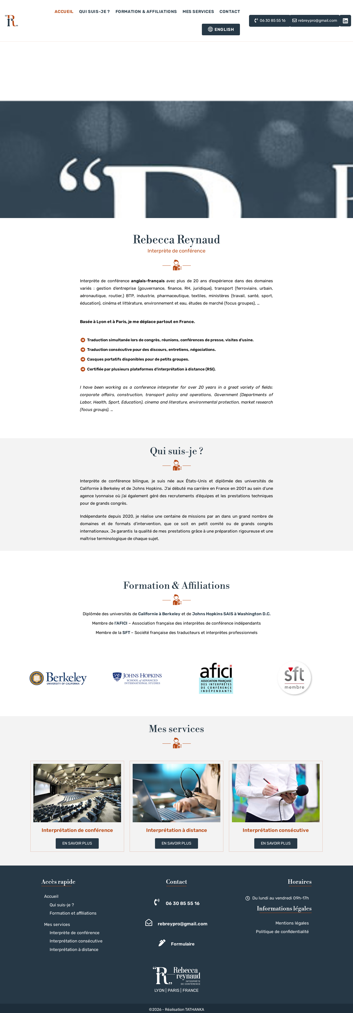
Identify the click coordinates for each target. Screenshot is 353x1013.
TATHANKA (194, 1006)
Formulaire (182, 944)
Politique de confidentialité (286, 931)
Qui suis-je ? (60, 904)
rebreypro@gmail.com (182, 923)
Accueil (50, 896)
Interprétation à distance (71, 947)
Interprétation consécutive (73, 939)
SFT (126, 632)
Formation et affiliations (70, 912)
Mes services (55, 923)
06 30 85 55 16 (183, 903)
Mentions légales (294, 923)
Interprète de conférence (72, 931)
